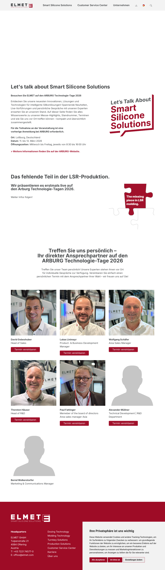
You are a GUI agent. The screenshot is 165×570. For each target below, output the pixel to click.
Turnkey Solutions (58, 539)
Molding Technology (59, 535)
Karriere (52, 552)
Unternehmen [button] (121, 5)
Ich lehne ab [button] (115, 560)
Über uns (53, 556)
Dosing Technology (58, 531)
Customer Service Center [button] (92, 5)
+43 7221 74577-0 (24, 551)
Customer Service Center (62, 548)
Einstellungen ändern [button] (133, 560)
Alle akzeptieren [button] (98, 560)
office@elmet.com (24, 555)
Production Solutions (59, 543)
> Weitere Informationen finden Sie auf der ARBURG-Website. (45, 154)
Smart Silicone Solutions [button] (57, 5)
